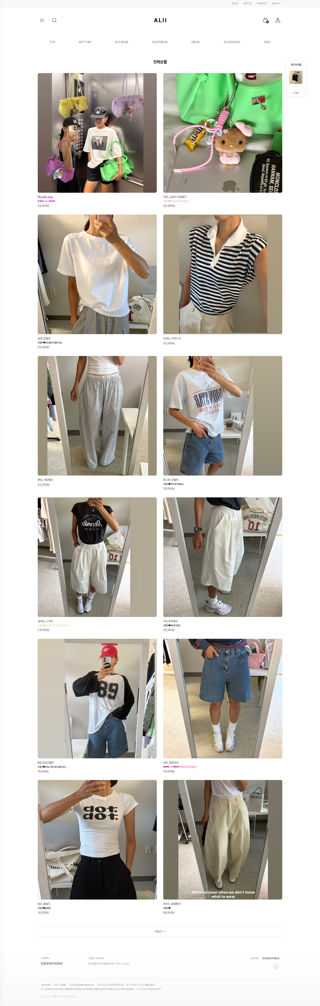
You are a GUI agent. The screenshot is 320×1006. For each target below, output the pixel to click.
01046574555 (52, 964)
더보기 (158, 931)
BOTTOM (85, 42)
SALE (267, 42)
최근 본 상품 (296, 64)
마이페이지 (262, 3)
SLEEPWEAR (159, 42)
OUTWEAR (121, 42)
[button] (54, 20)
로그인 (235, 3)
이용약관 (254, 959)
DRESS (195, 42)
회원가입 (247, 3)
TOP (52, 42)
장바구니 (276, 3)
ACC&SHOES (232, 42)
